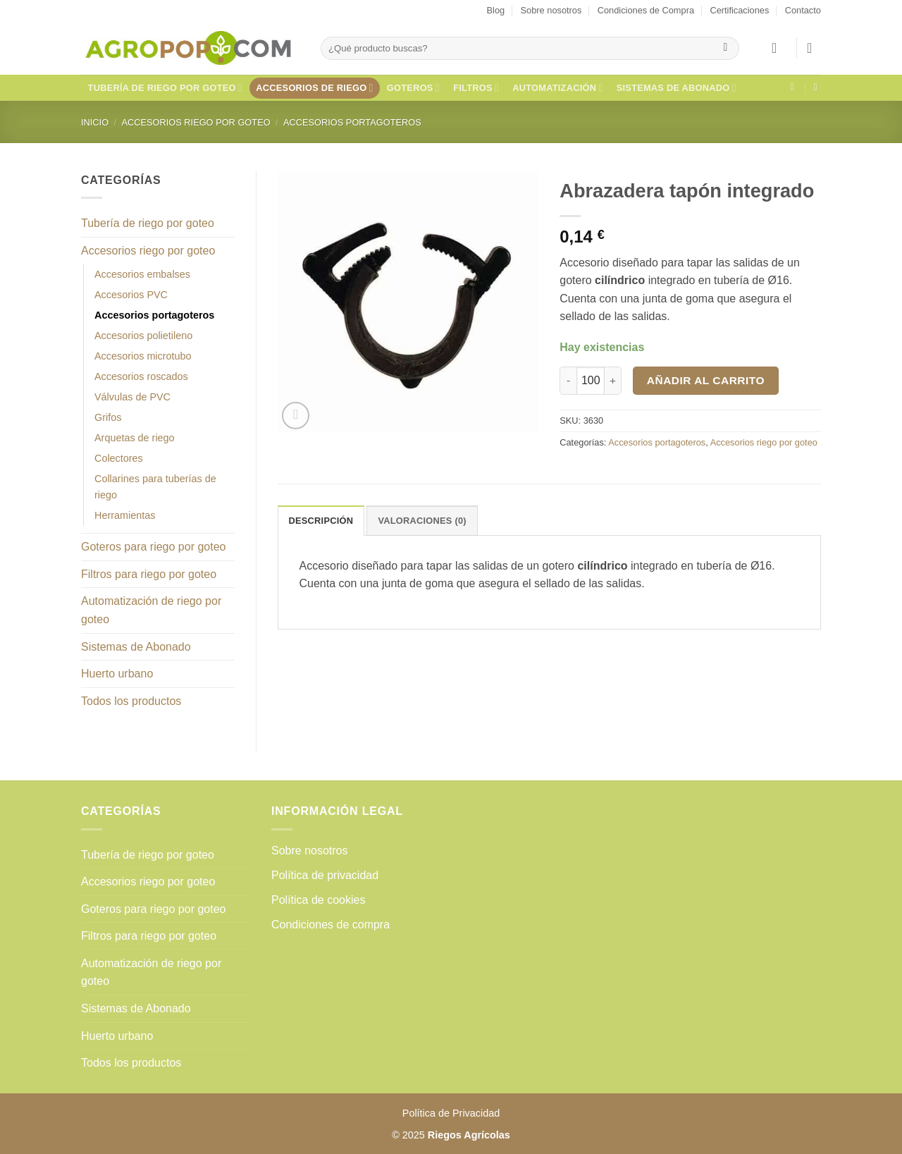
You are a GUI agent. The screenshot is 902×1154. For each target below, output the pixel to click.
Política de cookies (318, 900)
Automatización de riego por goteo (151, 610)
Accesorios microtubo (143, 356)
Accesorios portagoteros (352, 122)
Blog (496, 10)
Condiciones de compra (330, 925)
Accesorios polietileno (143, 335)
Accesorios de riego (314, 87)
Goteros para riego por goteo (153, 547)
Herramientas (124, 515)
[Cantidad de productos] (590, 381)
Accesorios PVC (131, 294)
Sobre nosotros (551, 10)
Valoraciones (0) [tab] (422, 520)
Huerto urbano (117, 674)
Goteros (413, 87)
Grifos (107, 417)
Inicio (95, 122)
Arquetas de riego (134, 437)
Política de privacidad (324, 875)
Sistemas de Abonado (676, 87)
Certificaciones (739, 10)
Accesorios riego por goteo (195, 122)
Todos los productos (131, 701)
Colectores (118, 458)
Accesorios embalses (142, 274)
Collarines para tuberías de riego (155, 487)
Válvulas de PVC (132, 397)
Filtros (476, 87)
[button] (779, 47)
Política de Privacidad (451, 1113)
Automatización (557, 87)
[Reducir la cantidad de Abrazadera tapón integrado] (568, 381)
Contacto (803, 10)
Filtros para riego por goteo (148, 574)
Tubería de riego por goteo (165, 87)
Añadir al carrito (706, 380)
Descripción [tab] (321, 520)
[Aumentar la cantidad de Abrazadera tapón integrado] (613, 381)
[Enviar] (725, 49)
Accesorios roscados (141, 376)
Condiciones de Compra (646, 10)
